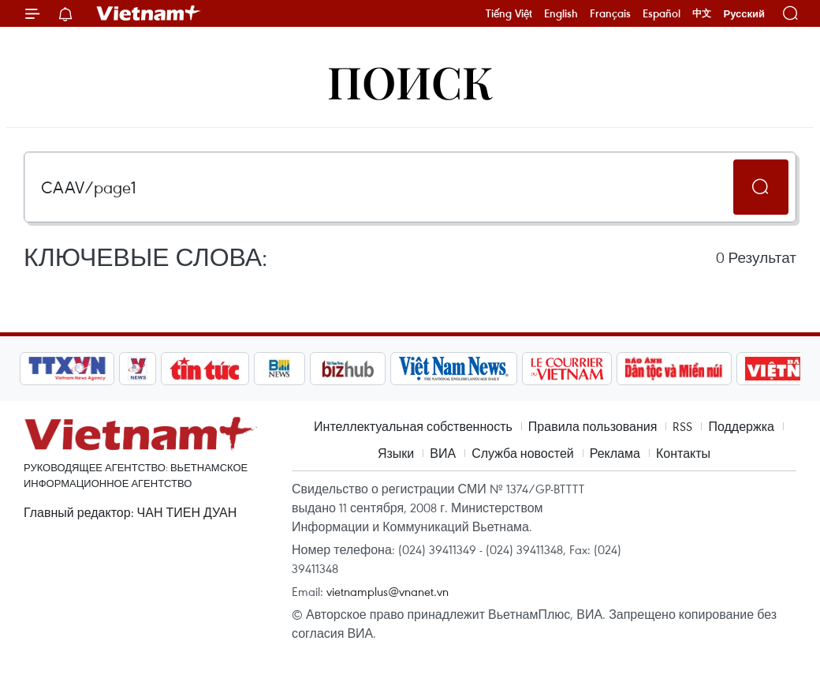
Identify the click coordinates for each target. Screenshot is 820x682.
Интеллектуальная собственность (413, 426)
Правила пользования (593, 426)
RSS (682, 426)
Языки (396, 453)
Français (610, 13)
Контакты (683, 453)
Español (661, 13)
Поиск (410, 81)
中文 (701, 13)
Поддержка (740, 426)
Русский (744, 14)
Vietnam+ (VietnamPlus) (149, 13)
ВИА (443, 453)
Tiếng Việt (509, 13)
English (561, 13)
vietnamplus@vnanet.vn (387, 591)
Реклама (615, 453)
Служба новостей (523, 453)
